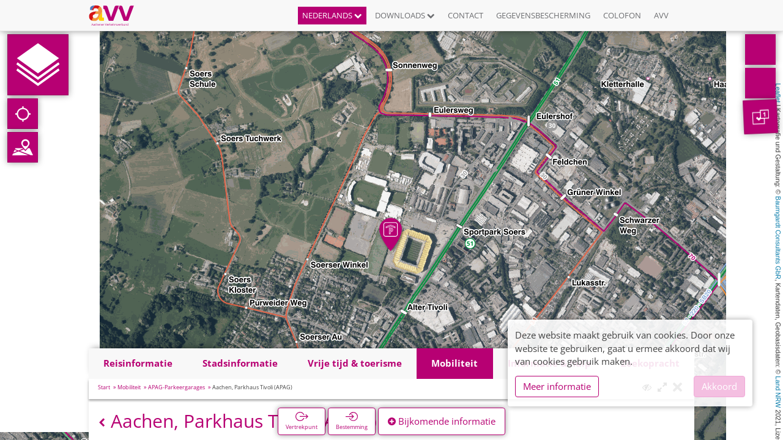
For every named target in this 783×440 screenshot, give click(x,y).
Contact (465, 15)
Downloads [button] (405, 15)
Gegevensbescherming (543, 15)
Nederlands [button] (332, 15)
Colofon (622, 15)
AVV (661, 15)
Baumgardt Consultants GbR (778, 237)
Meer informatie (557, 386)
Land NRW (778, 392)
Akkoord (719, 386)
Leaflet (778, 93)
